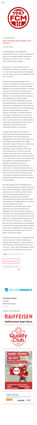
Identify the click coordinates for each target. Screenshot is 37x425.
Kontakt (6, 306)
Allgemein (10, 254)
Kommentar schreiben (11, 261)
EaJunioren (19, 254)
